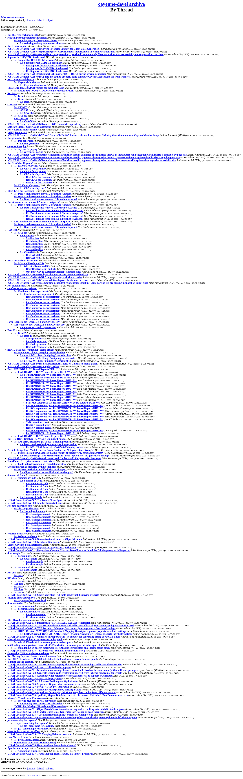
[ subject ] (50, 20)
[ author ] (31, 20)
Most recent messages (12, 17)
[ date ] (40, 20)
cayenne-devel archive (121, 4)
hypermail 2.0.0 (33, 775)
